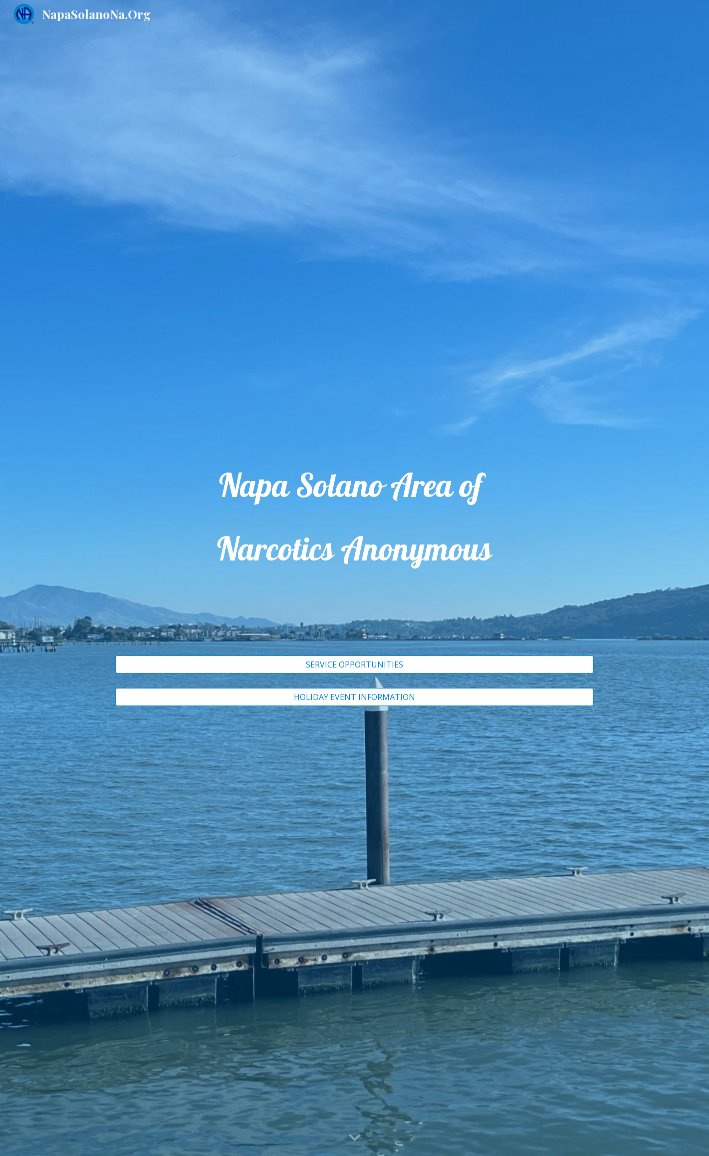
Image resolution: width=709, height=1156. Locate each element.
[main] (354, 553)
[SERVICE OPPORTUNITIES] (354, 664)
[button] (355, 1138)
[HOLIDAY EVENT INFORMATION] (354, 697)
